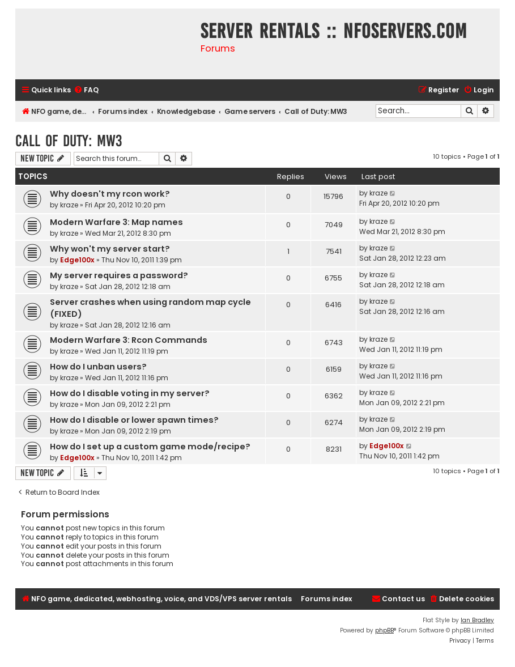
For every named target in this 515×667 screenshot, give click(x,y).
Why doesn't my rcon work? (110, 193)
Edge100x (77, 260)
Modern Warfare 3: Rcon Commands (128, 340)
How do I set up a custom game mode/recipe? (150, 446)
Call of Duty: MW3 (68, 141)
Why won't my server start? (110, 248)
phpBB (384, 630)
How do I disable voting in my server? (130, 393)
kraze (69, 205)
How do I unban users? (98, 366)
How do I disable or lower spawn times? (134, 420)
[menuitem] (86, 90)
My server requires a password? (119, 275)
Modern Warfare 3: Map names (116, 222)
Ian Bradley (477, 620)
